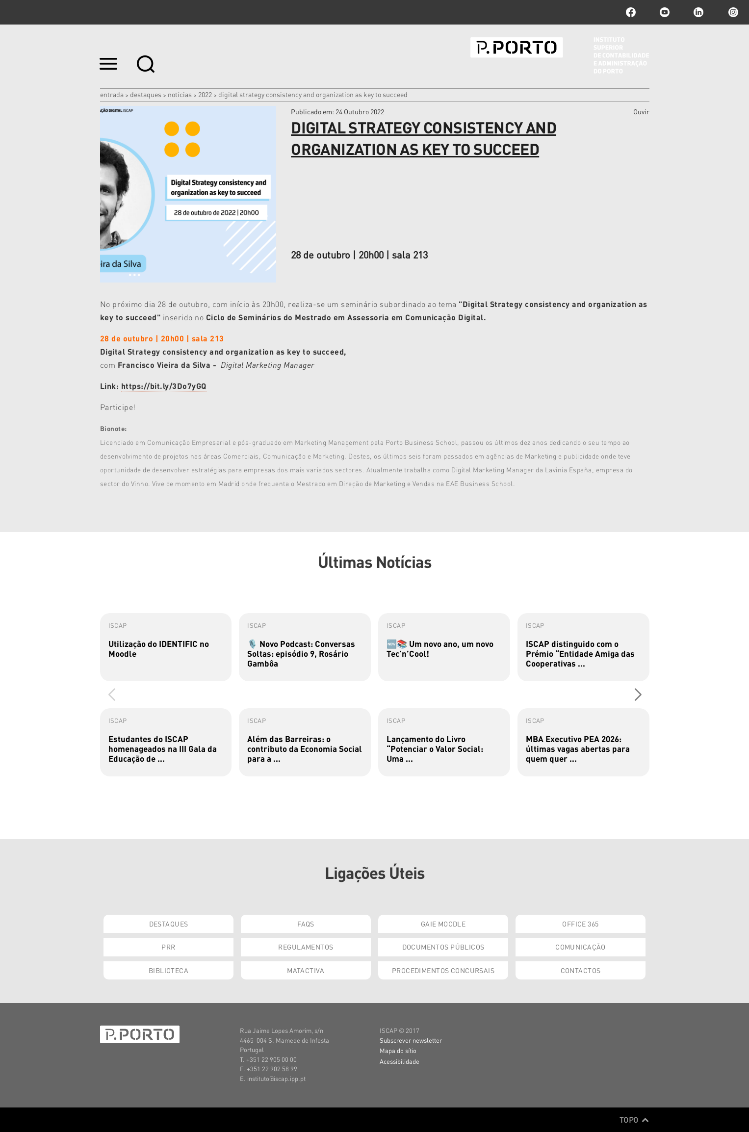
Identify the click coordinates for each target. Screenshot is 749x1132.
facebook (631, 12)
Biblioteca (168, 970)
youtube (665, 12)
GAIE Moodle (443, 923)
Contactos (581, 970)
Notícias (180, 94)
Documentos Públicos (443, 946)
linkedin (698, 12)
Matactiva (306, 970)
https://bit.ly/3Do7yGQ (164, 386)
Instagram (732, 12)
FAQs (305, 923)
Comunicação (580, 946)
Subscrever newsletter (411, 1040)
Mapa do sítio (398, 1050)
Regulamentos (305, 946)
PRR (168, 946)
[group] (166, 647)
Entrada (112, 94)
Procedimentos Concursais (443, 970)
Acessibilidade (399, 1061)
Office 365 (580, 923)
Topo (634, 1120)
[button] (638, 694)
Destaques (145, 94)
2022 (205, 94)
